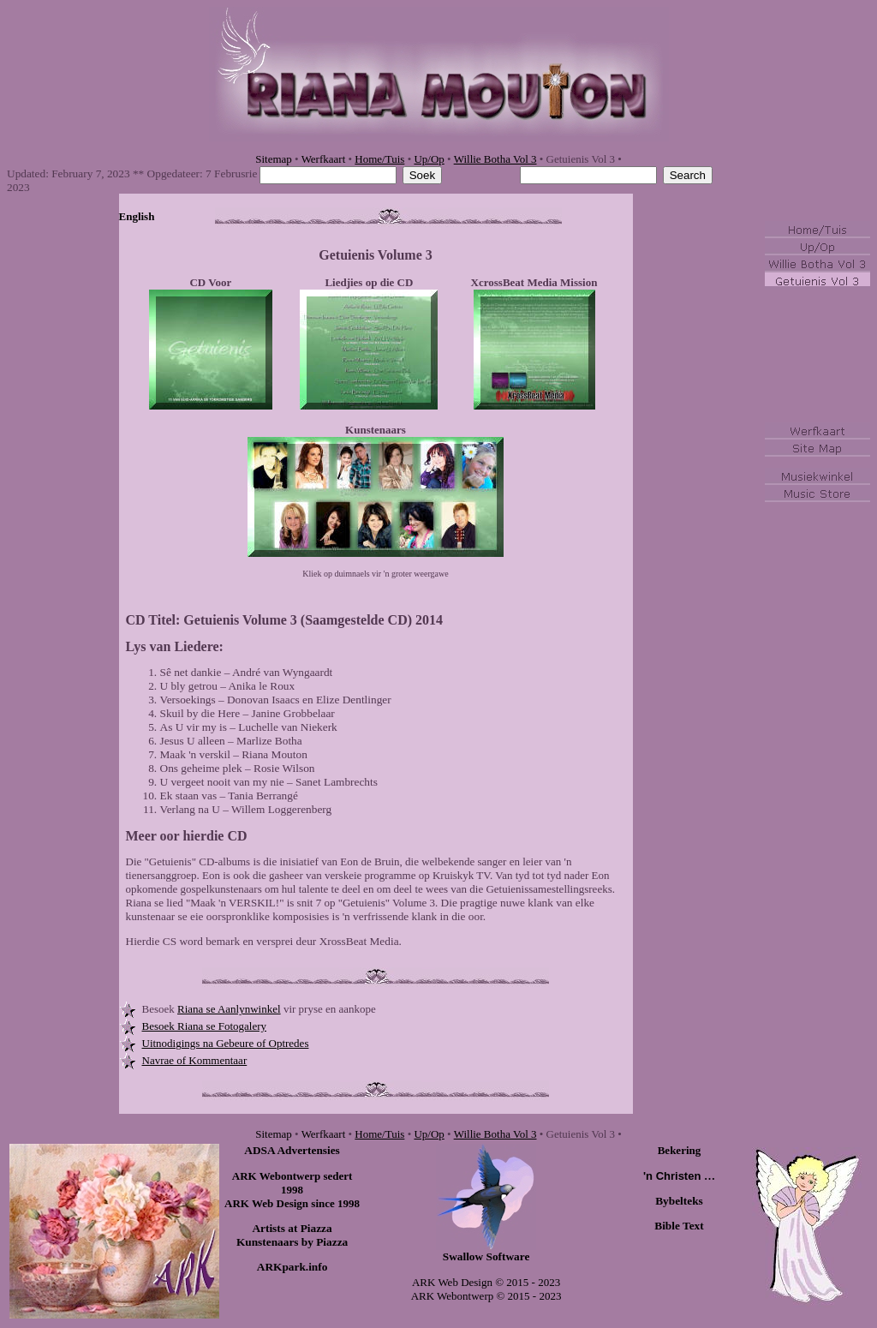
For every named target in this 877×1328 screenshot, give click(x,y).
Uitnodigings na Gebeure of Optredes (225, 1043)
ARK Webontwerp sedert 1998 (292, 1182)
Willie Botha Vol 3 (495, 159)
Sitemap (273, 159)
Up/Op (429, 159)
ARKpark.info (292, 1266)
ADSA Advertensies (291, 1150)
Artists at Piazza (291, 1228)
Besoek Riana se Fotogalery (204, 1026)
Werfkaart (323, 159)
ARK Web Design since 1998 (292, 1203)
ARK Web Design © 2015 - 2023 (486, 1282)
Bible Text (678, 1225)
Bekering (679, 1150)
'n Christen (679, 1175)
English (137, 216)
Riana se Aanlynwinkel (229, 1008)
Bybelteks (679, 1200)
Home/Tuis (379, 159)
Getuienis (346, 255)
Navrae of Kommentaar (195, 1060)
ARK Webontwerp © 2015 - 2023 (486, 1295)
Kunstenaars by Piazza (292, 1241)
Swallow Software (486, 1256)
